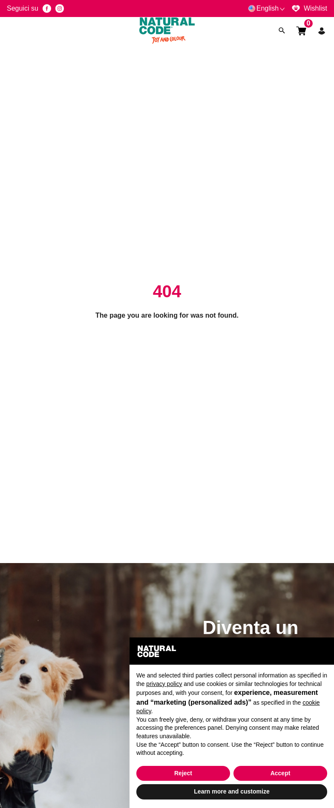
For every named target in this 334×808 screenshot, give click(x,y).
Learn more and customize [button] (231, 791)
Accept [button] (281, 773)
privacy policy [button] (164, 683)
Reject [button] (183, 773)
